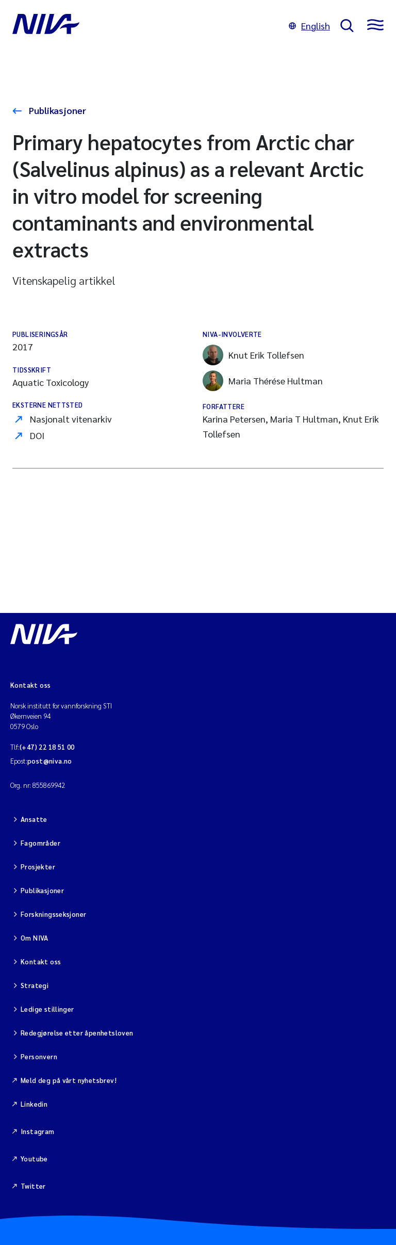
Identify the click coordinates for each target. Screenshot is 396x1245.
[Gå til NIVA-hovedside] (145, 26)
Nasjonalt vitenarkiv (71, 419)
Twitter (33, 1186)
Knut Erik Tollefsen (253, 355)
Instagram (38, 1131)
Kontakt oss (41, 961)
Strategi (34, 985)
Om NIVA (34, 937)
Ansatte (34, 819)
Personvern (39, 1056)
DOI (37, 435)
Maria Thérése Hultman (263, 380)
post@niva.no (49, 760)
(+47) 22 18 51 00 (47, 746)
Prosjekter (38, 866)
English (309, 25)
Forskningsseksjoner (53, 914)
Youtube (34, 1158)
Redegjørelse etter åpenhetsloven (77, 1032)
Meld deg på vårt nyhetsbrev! (69, 1080)
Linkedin (34, 1104)
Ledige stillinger (47, 1009)
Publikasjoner (56, 110)
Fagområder (40, 842)
